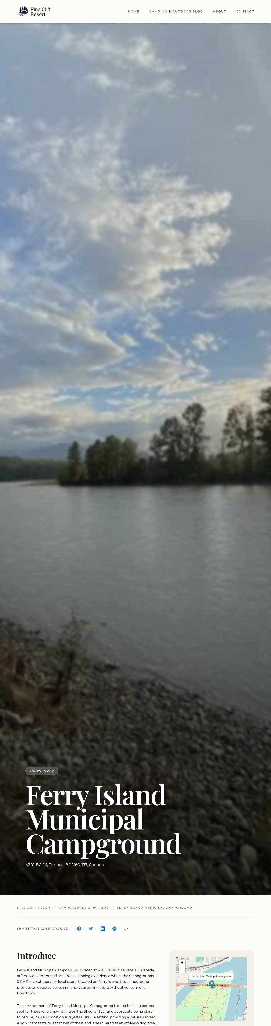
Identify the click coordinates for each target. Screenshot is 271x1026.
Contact (245, 11)
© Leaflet (241, 1018)
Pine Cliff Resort (34, 907)
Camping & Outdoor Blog (176, 11)
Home (133, 11)
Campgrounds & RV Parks (84, 907)
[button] (211, 984)
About (219, 11)
